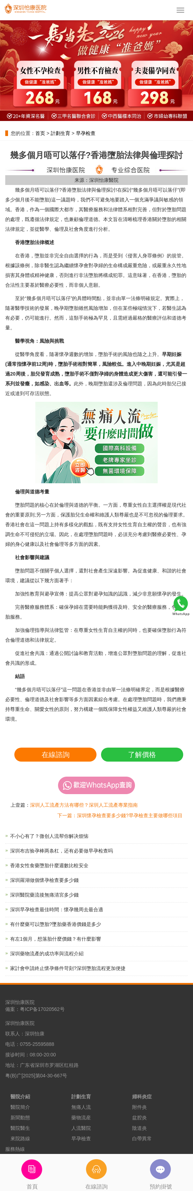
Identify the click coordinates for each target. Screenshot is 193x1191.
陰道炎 (139, 1128)
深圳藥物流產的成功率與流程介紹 (47, 953)
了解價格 (142, 754)
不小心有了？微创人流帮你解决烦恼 (49, 836)
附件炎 (139, 1107)
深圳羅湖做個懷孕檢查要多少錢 (44, 880)
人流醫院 (81, 1128)
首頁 (32, 1172)
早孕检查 (85, 133)
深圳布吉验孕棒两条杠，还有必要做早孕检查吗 (61, 851)
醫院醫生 (20, 1128)
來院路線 (20, 1138)
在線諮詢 (56, 754)
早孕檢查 (81, 1138)
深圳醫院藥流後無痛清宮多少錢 (44, 895)
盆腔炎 (139, 1117)
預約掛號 (161, 1172)
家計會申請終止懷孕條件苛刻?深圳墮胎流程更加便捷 (68, 968)
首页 (40, 133)
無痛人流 (81, 1107)
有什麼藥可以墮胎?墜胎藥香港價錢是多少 (55, 924)
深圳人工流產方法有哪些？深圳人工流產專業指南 (84, 805)
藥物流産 (81, 1117)
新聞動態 (20, 1117)
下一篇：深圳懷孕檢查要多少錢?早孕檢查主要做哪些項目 (120, 815)
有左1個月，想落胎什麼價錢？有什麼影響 (55, 939)
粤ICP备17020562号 (42, 1009)
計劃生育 (60, 133)
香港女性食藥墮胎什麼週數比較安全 (49, 865)
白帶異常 (142, 1138)
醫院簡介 (20, 1107)
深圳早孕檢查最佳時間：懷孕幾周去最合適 (56, 909)
